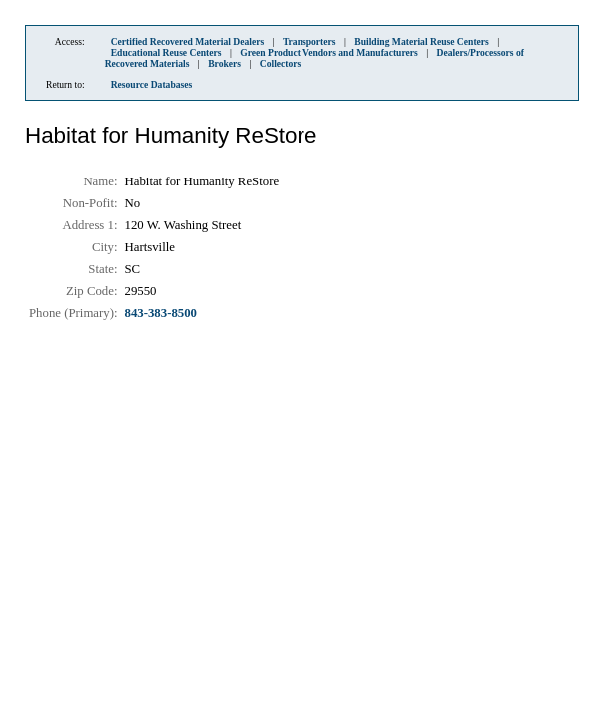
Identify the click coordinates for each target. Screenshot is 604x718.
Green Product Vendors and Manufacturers (329, 52)
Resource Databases (152, 84)
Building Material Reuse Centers (421, 41)
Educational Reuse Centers (166, 52)
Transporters (309, 41)
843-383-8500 (161, 313)
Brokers (224, 63)
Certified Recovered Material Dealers (188, 41)
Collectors (281, 63)
